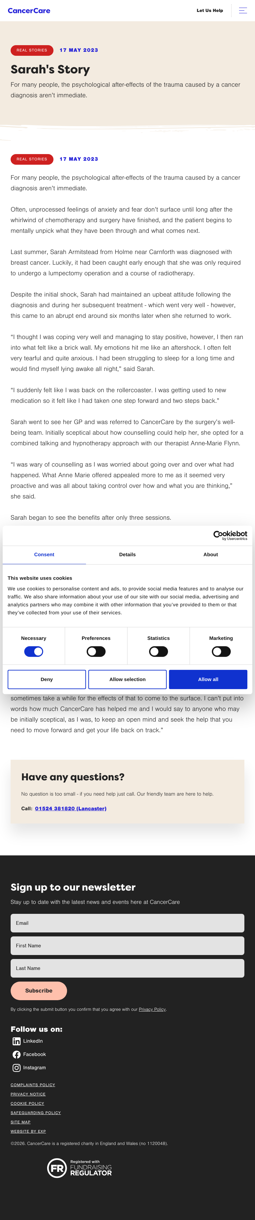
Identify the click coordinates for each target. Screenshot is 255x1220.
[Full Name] (127, 923)
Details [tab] (127, 555)
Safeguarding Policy (36, 1113)
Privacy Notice (28, 1094)
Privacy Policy (152, 1009)
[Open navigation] (243, 10)
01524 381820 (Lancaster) (71, 809)
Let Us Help (210, 10)
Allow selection (127, 679)
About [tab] (211, 555)
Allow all (208, 679)
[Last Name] (127, 968)
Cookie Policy (27, 1103)
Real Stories (32, 50)
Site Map (21, 1122)
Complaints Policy (33, 1085)
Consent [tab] (44, 555)
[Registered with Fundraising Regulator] (79, 1168)
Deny (47, 679)
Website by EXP (28, 1131)
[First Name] (127, 945)
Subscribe (38, 990)
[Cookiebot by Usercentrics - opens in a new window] (218, 536)
